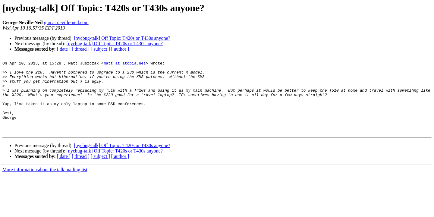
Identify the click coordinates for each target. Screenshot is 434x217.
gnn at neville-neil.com (66, 22)
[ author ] (120, 49)
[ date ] (64, 49)
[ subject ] (100, 49)
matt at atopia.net (124, 64)
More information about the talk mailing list (44, 184)
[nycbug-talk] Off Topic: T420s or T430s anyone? (122, 38)
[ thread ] (81, 49)
